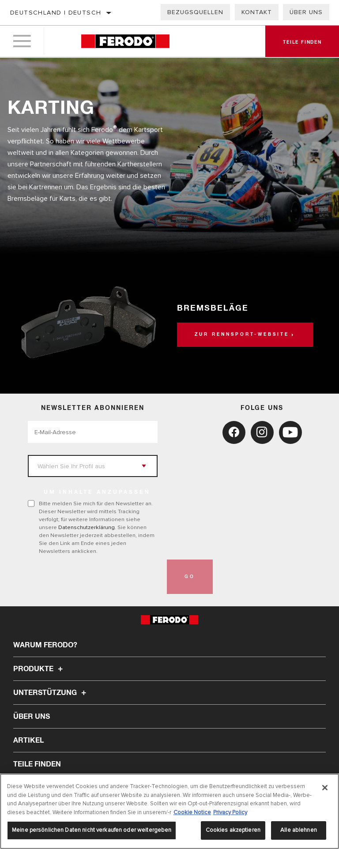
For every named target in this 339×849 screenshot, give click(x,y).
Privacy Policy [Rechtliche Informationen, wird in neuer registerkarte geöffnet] (230, 812)
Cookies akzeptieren (233, 830)
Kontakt (256, 12)
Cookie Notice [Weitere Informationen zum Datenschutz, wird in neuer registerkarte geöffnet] (192, 812)
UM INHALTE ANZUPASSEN (97, 492)
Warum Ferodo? (45, 645)
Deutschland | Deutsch (55, 12)
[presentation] (95, 577)
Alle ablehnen (298, 830)
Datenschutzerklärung (86, 527)
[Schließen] (325, 787)
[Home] (125, 42)
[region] (169, 811)
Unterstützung (51, 692)
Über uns (306, 12)
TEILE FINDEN (37, 764)
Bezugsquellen (195, 12)
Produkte (39, 668)
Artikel (28, 740)
